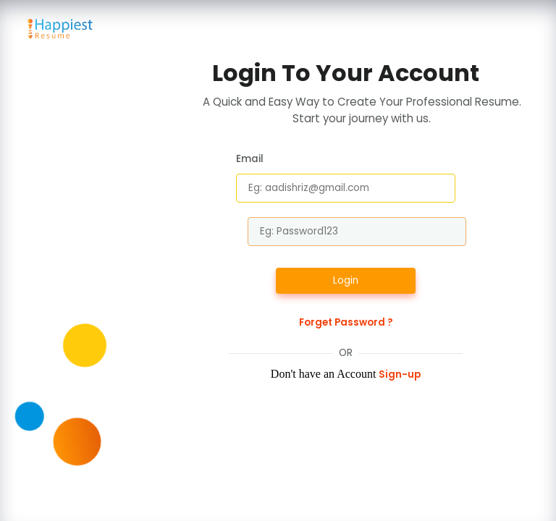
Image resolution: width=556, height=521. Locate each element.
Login (345, 280)
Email (250, 159)
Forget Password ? (346, 322)
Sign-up (400, 374)
